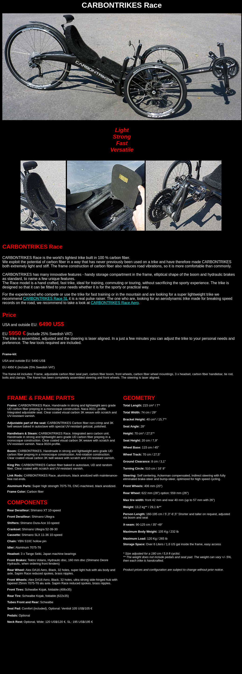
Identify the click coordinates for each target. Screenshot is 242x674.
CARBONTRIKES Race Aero (115, 303)
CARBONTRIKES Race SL (45, 299)
